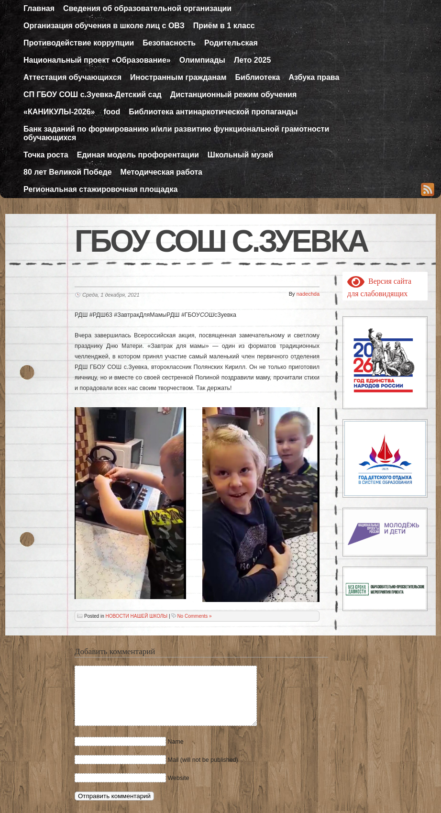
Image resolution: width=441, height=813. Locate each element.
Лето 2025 (252, 60)
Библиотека (257, 77)
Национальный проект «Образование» (97, 60)
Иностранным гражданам (178, 77)
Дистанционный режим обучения (233, 94)
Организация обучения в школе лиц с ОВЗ (104, 26)
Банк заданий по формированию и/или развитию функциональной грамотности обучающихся (176, 133)
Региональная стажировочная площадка (100, 189)
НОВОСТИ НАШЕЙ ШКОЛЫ (136, 616)
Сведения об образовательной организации (147, 8)
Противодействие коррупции (78, 43)
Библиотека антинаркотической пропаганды (213, 112)
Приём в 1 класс (224, 26)
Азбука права (313, 77)
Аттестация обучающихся (72, 77)
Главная (39, 8)
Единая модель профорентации (138, 155)
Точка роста (45, 155)
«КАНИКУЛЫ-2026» (59, 112)
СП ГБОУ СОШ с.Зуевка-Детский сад (92, 94)
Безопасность (169, 43)
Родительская (231, 43)
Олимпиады (202, 60)
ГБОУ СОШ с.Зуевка (221, 241)
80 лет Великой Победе (67, 172)
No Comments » (194, 616)
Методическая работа (161, 172)
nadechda (308, 294)
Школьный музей (241, 155)
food (112, 112)
